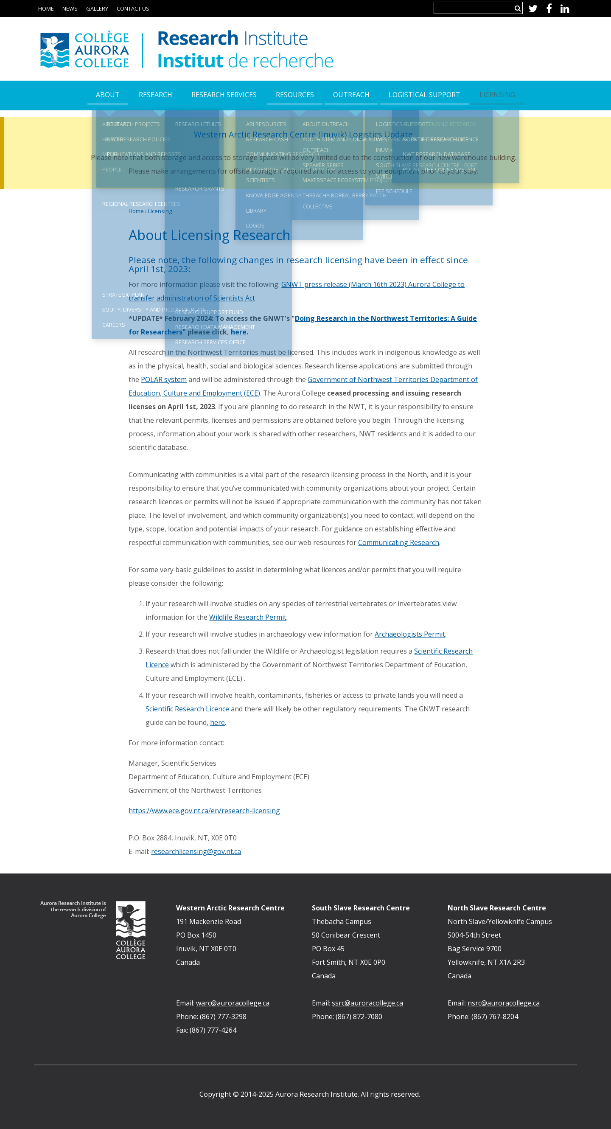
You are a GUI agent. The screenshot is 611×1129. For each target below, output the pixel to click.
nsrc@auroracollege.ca (504, 1003)
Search (517, 8)
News (70, 8)
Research (155, 94)
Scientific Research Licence (187, 708)
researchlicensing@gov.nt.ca (196, 851)
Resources (295, 94)
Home (46, 8)
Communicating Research (398, 542)
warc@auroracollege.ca (232, 1003)
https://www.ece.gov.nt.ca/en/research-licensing (204, 810)
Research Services (224, 94)
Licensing (160, 211)
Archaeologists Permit (410, 634)
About (108, 94)
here (239, 332)
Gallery (97, 8)
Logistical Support (424, 94)
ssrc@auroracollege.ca (367, 1003)
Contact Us (133, 8)
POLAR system (164, 379)
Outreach (351, 94)
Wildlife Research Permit (247, 617)
